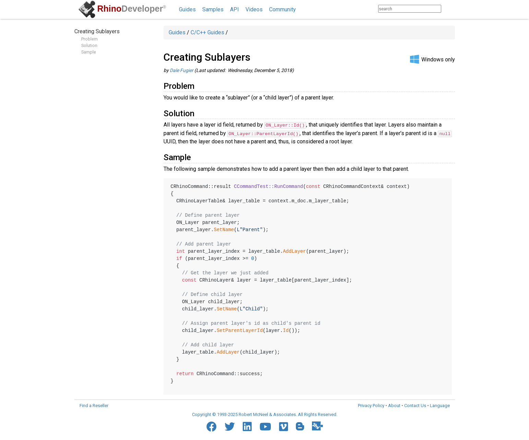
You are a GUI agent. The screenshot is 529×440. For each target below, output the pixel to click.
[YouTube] (265, 426)
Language (440, 405)
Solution (89, 45)
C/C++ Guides (207, 32)
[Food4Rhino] (317, 425)
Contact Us (415, 405)
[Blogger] (300, 425)
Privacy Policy (371, 405)
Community (282, 9)
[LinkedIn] (247, 426)
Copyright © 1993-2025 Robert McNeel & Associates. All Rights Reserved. (264, 414)
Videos (254, 9)
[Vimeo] (283, 426)
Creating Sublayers (97, 31)
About (394, 405)
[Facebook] (211, 426)
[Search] (448, 8)
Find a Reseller (94, 405)
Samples (213, 9)
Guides (187, 9)
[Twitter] (229, 426)
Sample (88, 52)
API (234, 9)
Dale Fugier (181, 70)
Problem (89, 38)
